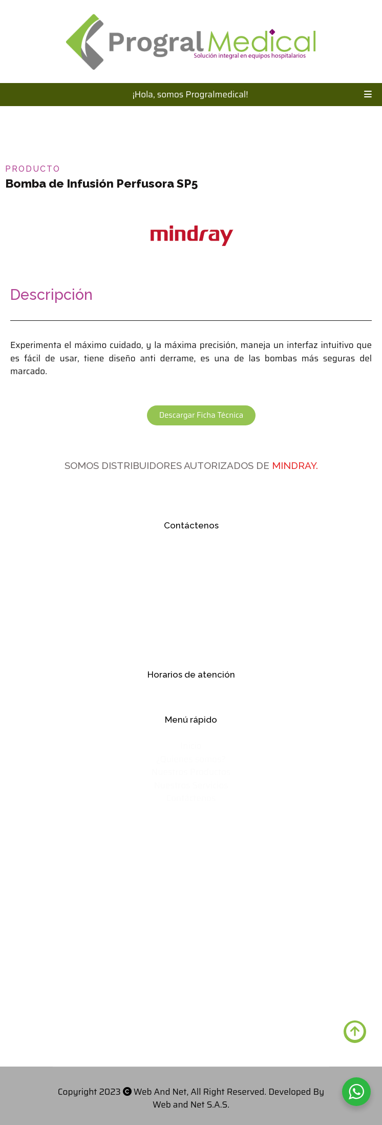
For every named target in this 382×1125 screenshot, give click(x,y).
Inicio (190, 745)
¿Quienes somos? (191, 759)
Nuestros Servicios (191, 785)
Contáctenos (191, 798)
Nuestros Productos (191, 772)
